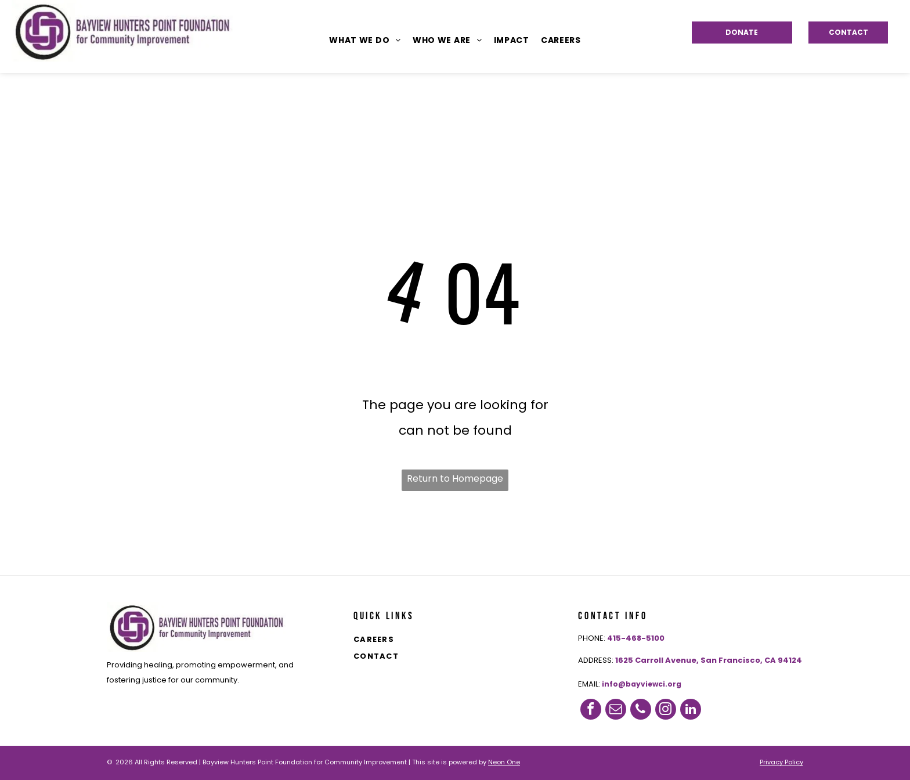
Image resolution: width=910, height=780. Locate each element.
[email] (615, 709)
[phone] (640, 709)
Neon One (504, 762)
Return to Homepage (455, 478)
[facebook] (590, 709)
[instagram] (665, 709)
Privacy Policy (781, 762)
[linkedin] (690, 709)
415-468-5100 (636, 638)
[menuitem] (365, 40)
